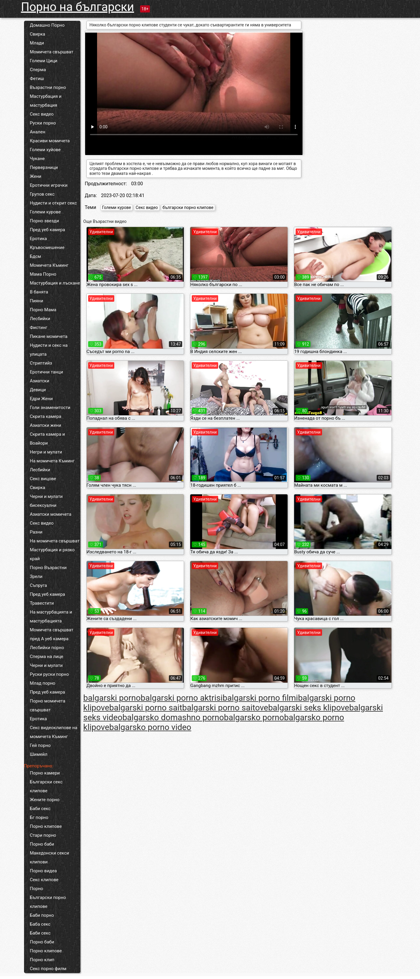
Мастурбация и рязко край (52, 554)
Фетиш (37, 78)
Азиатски (39, 381)
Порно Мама (43, 309)
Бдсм (35, 256)
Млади (37, 43)
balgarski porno (112, 698)
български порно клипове (188, 207)
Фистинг (38, 327)
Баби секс (40, 808)
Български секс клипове (46, 786)
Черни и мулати (46, 496)
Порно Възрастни (48, 567)
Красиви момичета (50, 140)
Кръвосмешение (47, 247)
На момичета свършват (55, 541)
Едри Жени (41, 398)
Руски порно (43, 123)
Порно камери (45, 773)
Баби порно (42, 915)
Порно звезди (44, 220)
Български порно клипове (48, 902)
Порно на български (77, 7)
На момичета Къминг (52, 461)
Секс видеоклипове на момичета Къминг (53, 732)
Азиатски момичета (51, 514)
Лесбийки (40, 318)
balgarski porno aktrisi (182, 698)
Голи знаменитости (50, 407)
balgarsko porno (254, 717)
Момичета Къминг (49, 265)
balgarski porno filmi (260, 698)
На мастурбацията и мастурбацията (51, 616)
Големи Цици (44, 60)
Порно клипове (46, 826)
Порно (36, 888)
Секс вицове (43, 478)
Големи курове (45, 212)
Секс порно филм (48, 968)
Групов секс (42, 194)
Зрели (36, 576)
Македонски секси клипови (49, 857)
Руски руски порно (49, 674)
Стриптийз (41, 363)
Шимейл (38, 754)
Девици (38, 389)
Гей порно (40, 745)
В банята (39, 292)
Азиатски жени (45, 425)
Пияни (36, 301)
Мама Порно (43, 274)
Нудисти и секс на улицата (49, 350)
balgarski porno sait (145, 708)
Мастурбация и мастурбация (46, 101)
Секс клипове (44, 879)
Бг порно (39, 817)
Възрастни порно (48, 87)
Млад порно (43, 683)
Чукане (37, 158)
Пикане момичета (49, 336)
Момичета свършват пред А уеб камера (52, 634)
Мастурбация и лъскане (55, 283)
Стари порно (43, 835)
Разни (36, 532)
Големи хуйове (45, 149)
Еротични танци (46, 372)
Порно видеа (43, 870)
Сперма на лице (47, 656)
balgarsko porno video (150, 727)
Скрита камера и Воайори (47, 439)
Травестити (42, 603)
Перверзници (44, 167)
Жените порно (45, 799)
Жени (36, 176)
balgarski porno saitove (225, 708)
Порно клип (42, 959)
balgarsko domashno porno (173, 717)
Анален (37, 132)
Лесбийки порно (47, 647)
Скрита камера (45, 416)
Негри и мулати (46, 452)
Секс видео (42, 114)
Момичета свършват (52, 52)
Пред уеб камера (47, 229)
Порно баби (42, 844)
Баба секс (40, 924)
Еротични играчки (49, 185)
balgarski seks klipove (308, 708)
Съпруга (38, 585)
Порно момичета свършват (47, 705)
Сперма (38, 69)
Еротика (38, 238)
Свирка (37, 34)
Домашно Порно (47, 25)
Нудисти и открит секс (53, 203)
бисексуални (43, 505)
